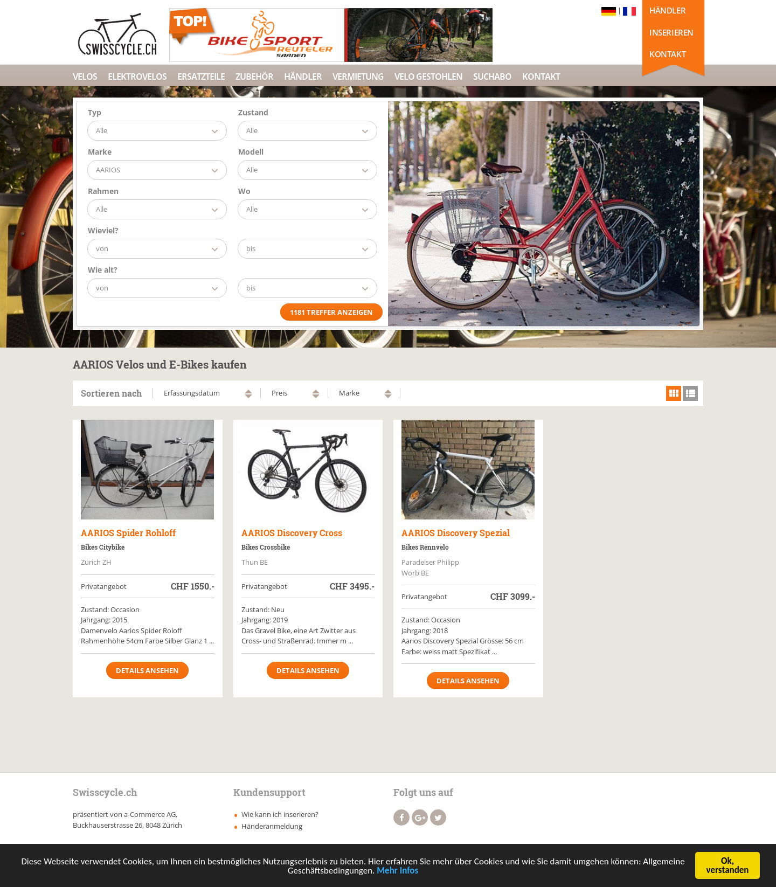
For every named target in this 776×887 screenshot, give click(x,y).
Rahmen (103, 191)
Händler (667, 10)
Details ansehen (147, 670)
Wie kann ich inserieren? (279, 814)
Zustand (253, 112)
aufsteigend (248, 391)
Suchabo (492, 76)
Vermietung (358, 76)
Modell (251, 152)
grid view (673, 393)
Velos (85, 76)
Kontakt (667, 53)
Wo (244, 191)
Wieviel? (103, 230)
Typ (94, 112)
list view (690, 393)
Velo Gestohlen (428, 76)
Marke (100, 152)
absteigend (248, 396)
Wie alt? (102, 270)
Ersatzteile (201, 76)
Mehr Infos (397, 871)
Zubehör (254, 76)
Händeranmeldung (271, 826)
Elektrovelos (137, 76)
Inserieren (671, 32)
